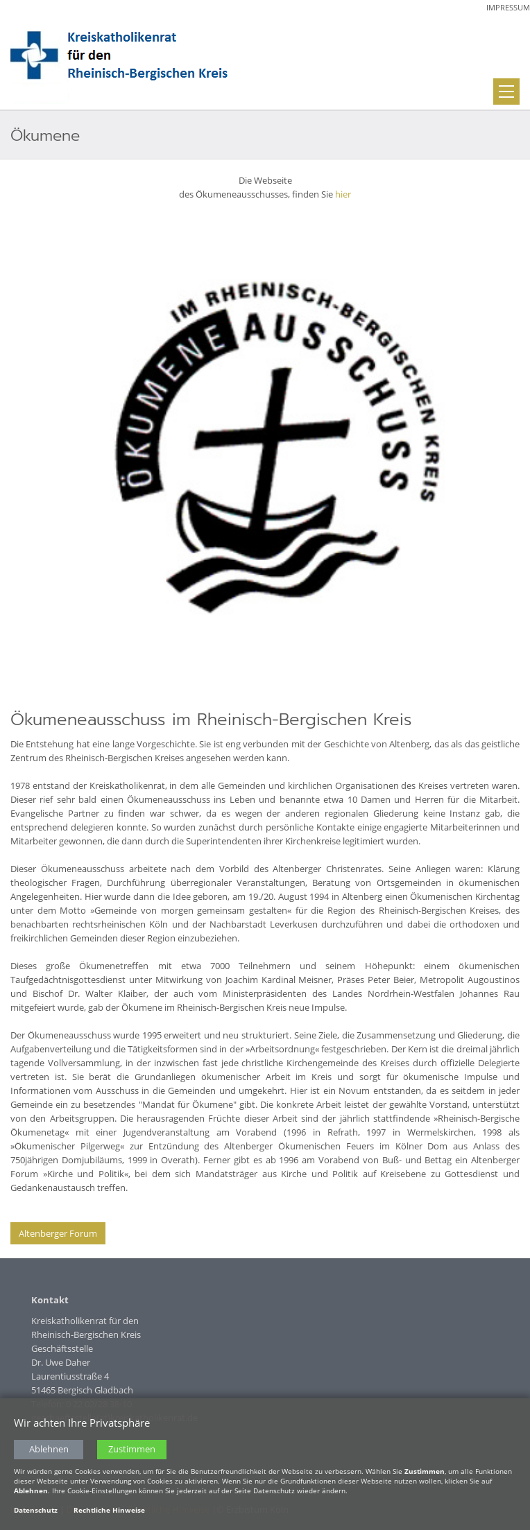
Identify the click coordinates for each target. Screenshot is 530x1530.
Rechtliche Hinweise (109, 1513)
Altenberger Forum (58, 1233)
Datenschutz (36, 1513)
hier (343, 194)
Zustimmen (131, 1452)
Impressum (508, 7)
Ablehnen (49, 1452)
